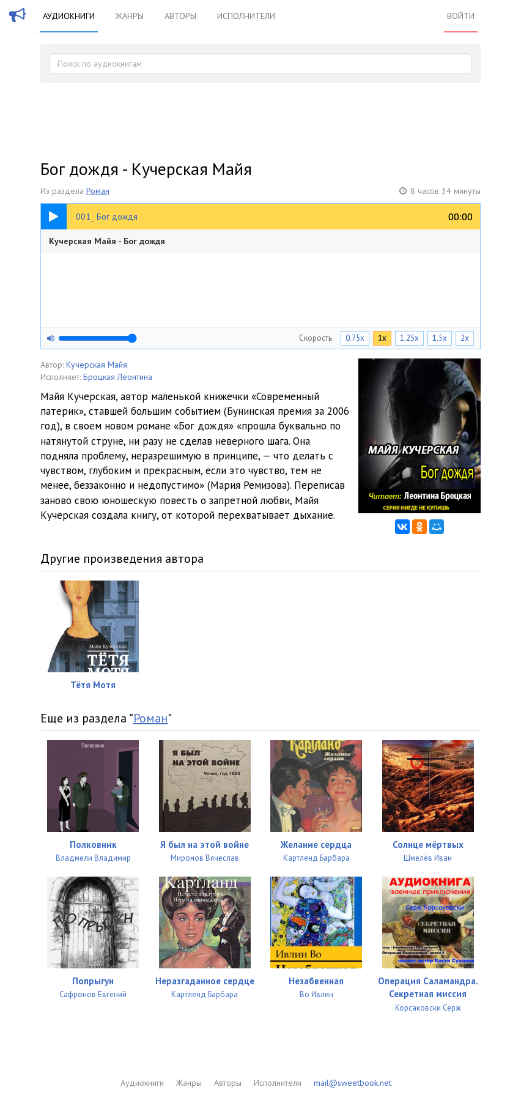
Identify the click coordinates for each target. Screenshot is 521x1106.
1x (382, 338)
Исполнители (246, 15)
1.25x (409, 338)
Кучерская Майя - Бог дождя (107, 241)
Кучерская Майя (96, 364)
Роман (97, 190)
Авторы (180, 15)
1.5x (439, 338)
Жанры (130, 15)
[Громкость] (97, 338)
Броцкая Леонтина (117, 376)
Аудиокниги (69, 15)
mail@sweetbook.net (352, 1082)
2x (464, 338)
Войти (461, 15)
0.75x (354, 338)
